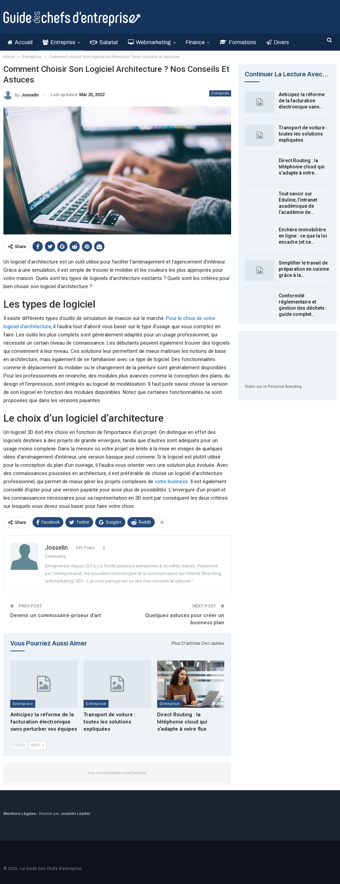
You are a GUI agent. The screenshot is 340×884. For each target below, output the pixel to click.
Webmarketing (149, 42)
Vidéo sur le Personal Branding (273, 386)
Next (37, 745)
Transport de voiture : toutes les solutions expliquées (303, 134)
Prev (19, 745)
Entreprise (58, 42)
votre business (171, 481)
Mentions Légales (19, 813)
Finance (195, 42)
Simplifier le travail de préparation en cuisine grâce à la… (304, 269)
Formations (237, 42)
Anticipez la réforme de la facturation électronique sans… (302, 101)
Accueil (20, 42)
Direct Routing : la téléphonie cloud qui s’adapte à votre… (302, 167)
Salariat (104, 42)
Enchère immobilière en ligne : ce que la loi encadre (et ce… (303, 236)
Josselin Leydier (75, 813)
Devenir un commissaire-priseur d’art (55, 615)
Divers (277, 42)
